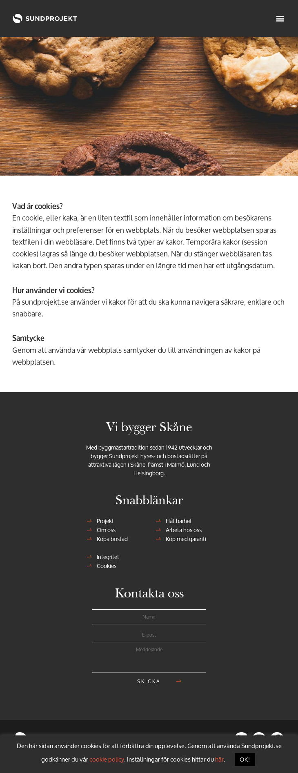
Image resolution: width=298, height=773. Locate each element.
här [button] (219, 759)
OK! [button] (245, 759)
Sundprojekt (35, 18)
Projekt (103, 521)
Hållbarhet (176, 521)
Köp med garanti (183, 539)
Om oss (104, 530)
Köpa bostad (110, 539)
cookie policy (106, 759)
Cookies (104, 566)
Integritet (105, 557)
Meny (281, 18)
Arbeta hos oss (181, 530)
